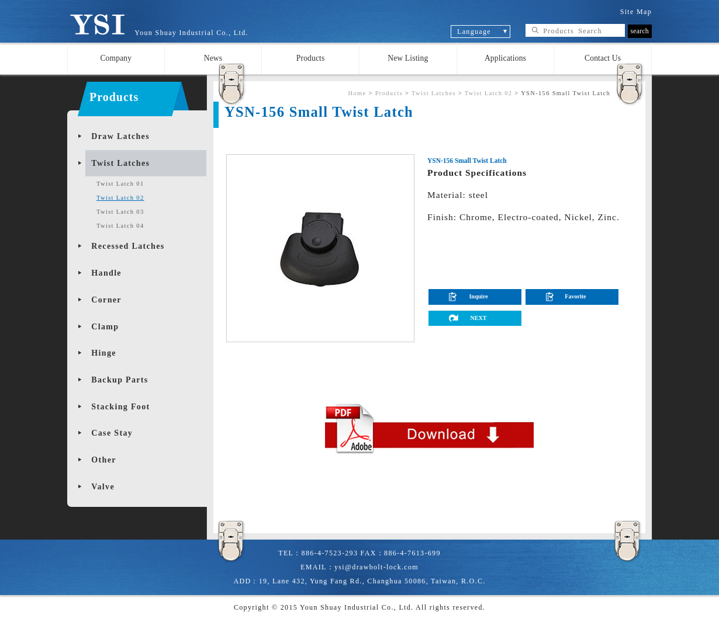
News (213, 58)
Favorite (575, 296)
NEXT (479, 318)
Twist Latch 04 (120, 225)
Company (116, 58)
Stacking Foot (120, 406)
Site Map (636, 12)
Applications (505, 58)
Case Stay (112, 433)
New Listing (408, 58)
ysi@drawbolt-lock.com (376, 567)
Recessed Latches (127, 246)
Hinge (103, 353)
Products (310, 58)
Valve (103, 486)
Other (103, 459)
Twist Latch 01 (120, 183)
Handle (106, 273)
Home (357, 93)
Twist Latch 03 (120, 211)
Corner (106, 299)
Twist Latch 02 (120, 197)
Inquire (478, 296)
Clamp (105, 326)
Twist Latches (120, 163)
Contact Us (603, 58)
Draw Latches (120, 136)
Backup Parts (119, 379)
